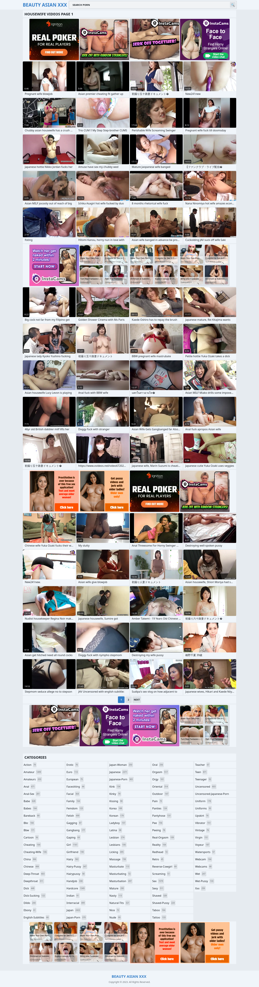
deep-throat (34, 873)
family (74, 801)
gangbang (76, 830)
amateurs (33, 779)
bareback (32, 815)
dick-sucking (35, 895)
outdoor (160, 793)
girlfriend (76, 852)
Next (137, 699)
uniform (203, 801)
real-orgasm (163, 837)
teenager (203, 779)
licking (116, 852)
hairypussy (76, 873)
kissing (116, 801)
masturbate (119, 866)
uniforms (203, 808)
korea (116, 808)
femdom (75, 808)
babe (30, 801)
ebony (30, 910)
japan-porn (77, 917)
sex (158, 881)
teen (201, 772)
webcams (203, 866)
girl (72, 844)
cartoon (31, 837)
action (30, 764)
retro (158, 859)
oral (158, 764)
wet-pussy (204, 881)
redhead (160, 852)
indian (73, 895)
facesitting (76, 786)
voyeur (202, 844)
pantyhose (162, 815)
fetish (73, 815)
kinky (115, 793)
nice (114, 910)
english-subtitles (36, 917)
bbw (29, 830)
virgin (202, 837)
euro (73, 772)
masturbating (120, 873)
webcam (203, 859)
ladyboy (117, 822)
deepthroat (34, 881)
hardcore (76, 888)
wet (200, 873)
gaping (74, 837)
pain (157, 801)
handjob (75, 881)
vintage (202, 830)
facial (73, 793)
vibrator (203, 822)
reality (159, 844)
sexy (158, 888)
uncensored (205, 786)
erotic (73, 764)
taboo (159, 910)
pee (157, 822)
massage (118, 859)
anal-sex (32, 793)
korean (117, 815)
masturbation (120, 881)
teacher (202, 764)
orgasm (160, 772)
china (30, 859)
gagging (74, 822)
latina (115, 830)
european (75, 779)
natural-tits (119, 902)
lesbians (117, 844)
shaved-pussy (164, 902)
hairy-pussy (77, 866)
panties (160, 808)
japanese (118, 772)
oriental (160, 786)
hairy (73, 859)
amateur (33, 772)
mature (117, 888)
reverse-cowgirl (164, 866)
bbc (29, 822)
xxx (200, 888)
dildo (30, 902)
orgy (158, 779)
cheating (32, 844)
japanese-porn (121, 779)
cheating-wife (35, 852)
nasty (116, 895)
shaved (159, 895)
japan (74, 910)
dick (29, 888)
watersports (205, 852)
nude (115, 917)
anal (29, 786)
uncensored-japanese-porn (212, 794)
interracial (76, 902)
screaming (161, 873)
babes (30, 808)
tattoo (159, 917)
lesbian (117, 837)
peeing (159, 830)
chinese (32, 866)
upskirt (202, 815)
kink (115, 786)
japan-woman (121, 764)
